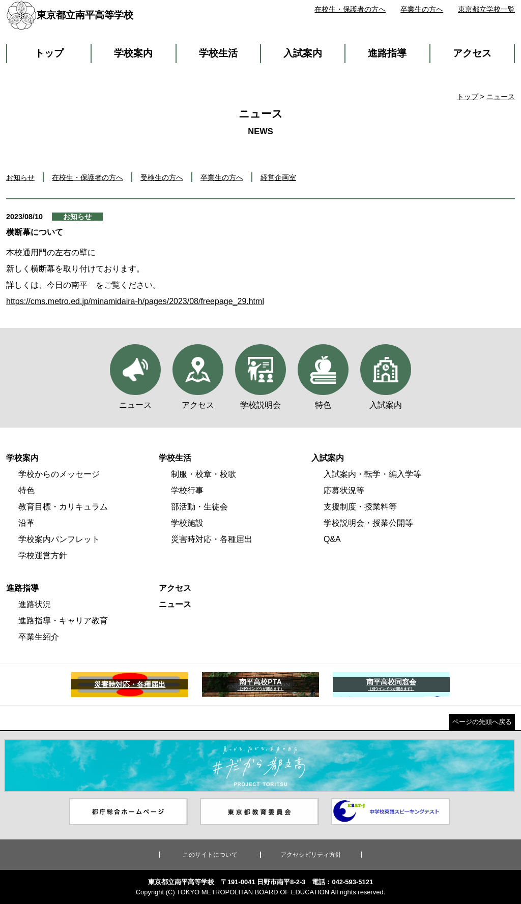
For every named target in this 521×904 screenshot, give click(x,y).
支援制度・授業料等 (360, 506)
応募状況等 (344, 490)
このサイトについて (210, 854)
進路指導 (387, 53)
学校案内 (133, 53)
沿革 (26, 523)
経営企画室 (278, 177)
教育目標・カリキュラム (63, 506)
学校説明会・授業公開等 (368, 523)
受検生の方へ (161, 177)
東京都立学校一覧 (486, 9)
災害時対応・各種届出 (211, 539)
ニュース (500, 97)
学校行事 (187, 490)
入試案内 (302, 53)
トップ (49, 53)
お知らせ (20, 177)
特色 (26, 490)
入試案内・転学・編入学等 (372, 474)
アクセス (472, 53)
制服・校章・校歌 (203, 474)
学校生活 (218, 53)
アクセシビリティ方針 (310, 854)
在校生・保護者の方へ (350, 9)
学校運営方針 (42, 555)
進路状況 (34, 604)
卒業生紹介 (38, 636)
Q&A (332, 539)
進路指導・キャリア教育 (63, 620)
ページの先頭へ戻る (482, 722)
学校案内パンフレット (59, 539)
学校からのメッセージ (59, 474)
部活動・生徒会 (199, 506)
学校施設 (187, 523)
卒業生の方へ (421, 9)
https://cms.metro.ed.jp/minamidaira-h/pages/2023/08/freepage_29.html (135, 301)
